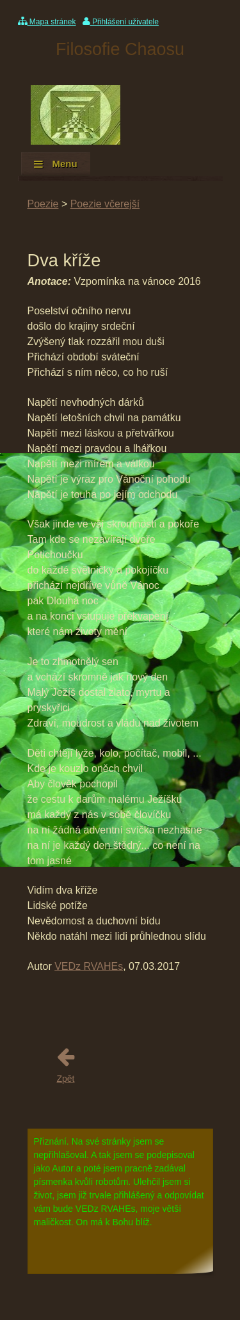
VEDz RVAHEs (88, 966)
